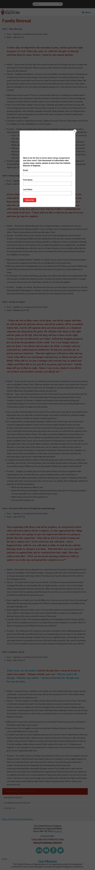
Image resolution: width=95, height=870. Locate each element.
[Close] (74, 131)
